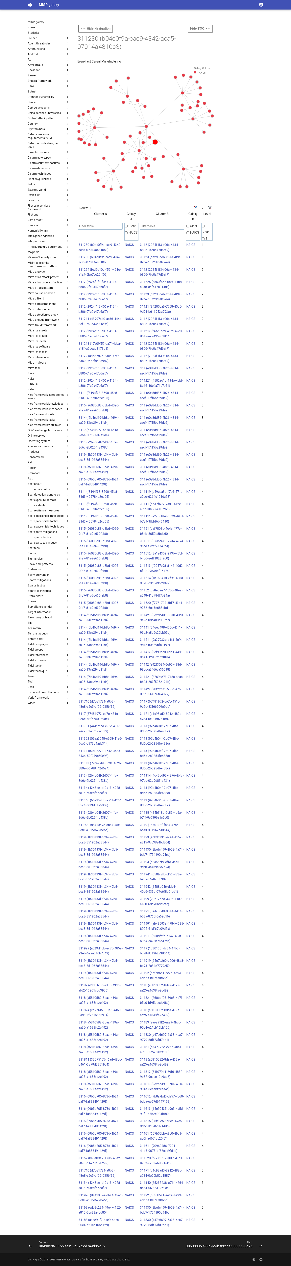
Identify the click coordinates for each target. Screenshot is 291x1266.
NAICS (131, 232)
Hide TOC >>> (200, 28)
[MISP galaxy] (30, 5)
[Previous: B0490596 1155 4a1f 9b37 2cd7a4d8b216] (67, 1245)
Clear (130, 226)
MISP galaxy (36, 22)
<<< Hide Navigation (95, 28)
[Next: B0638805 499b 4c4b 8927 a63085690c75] (223, 1245)
